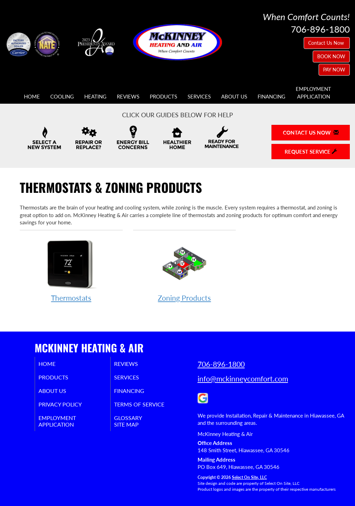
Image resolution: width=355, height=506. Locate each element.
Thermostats (71, 269)
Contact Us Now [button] (326, 43)
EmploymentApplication (313, 92)
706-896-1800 (221, 364)
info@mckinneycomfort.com (243, 378)
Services (199, 96)
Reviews (128, 96)
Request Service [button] (311, 151)
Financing (271, 96)
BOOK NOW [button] (331, 56)
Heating (95, 96)
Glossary (136, 422)
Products (163, 96)
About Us (234, 96)
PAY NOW (334, 69)
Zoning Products (184, 269)
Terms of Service (149, 408)
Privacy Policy (69, 408)
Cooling (62, 96)
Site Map (135, 430)
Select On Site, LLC (249, 477)
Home (32, 96)
